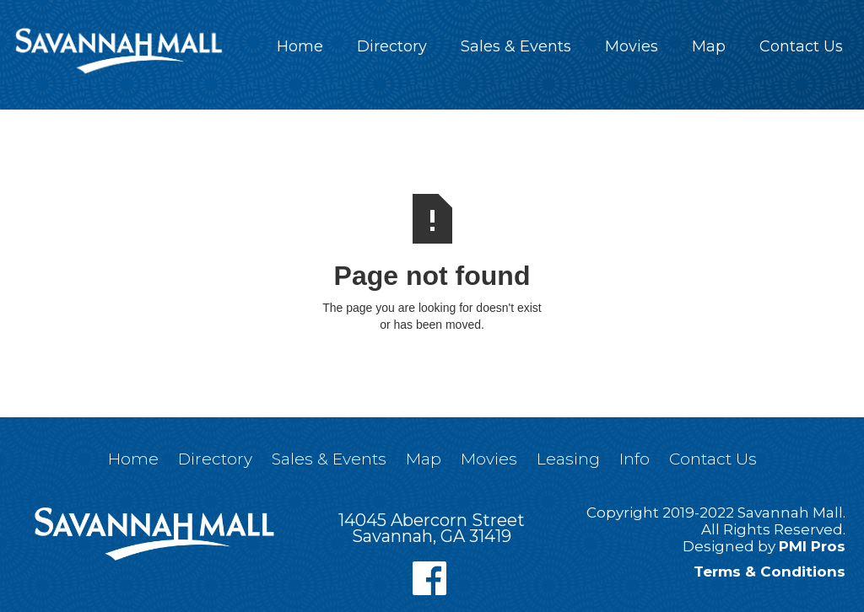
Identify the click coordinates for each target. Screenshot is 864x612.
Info (634, 459)
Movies (631, 46)
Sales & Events (516, 46)
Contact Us (801, 46)
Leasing (568, 459)
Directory (392, 46)
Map (709, 46)
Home (300, 46)
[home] (118, 50)
